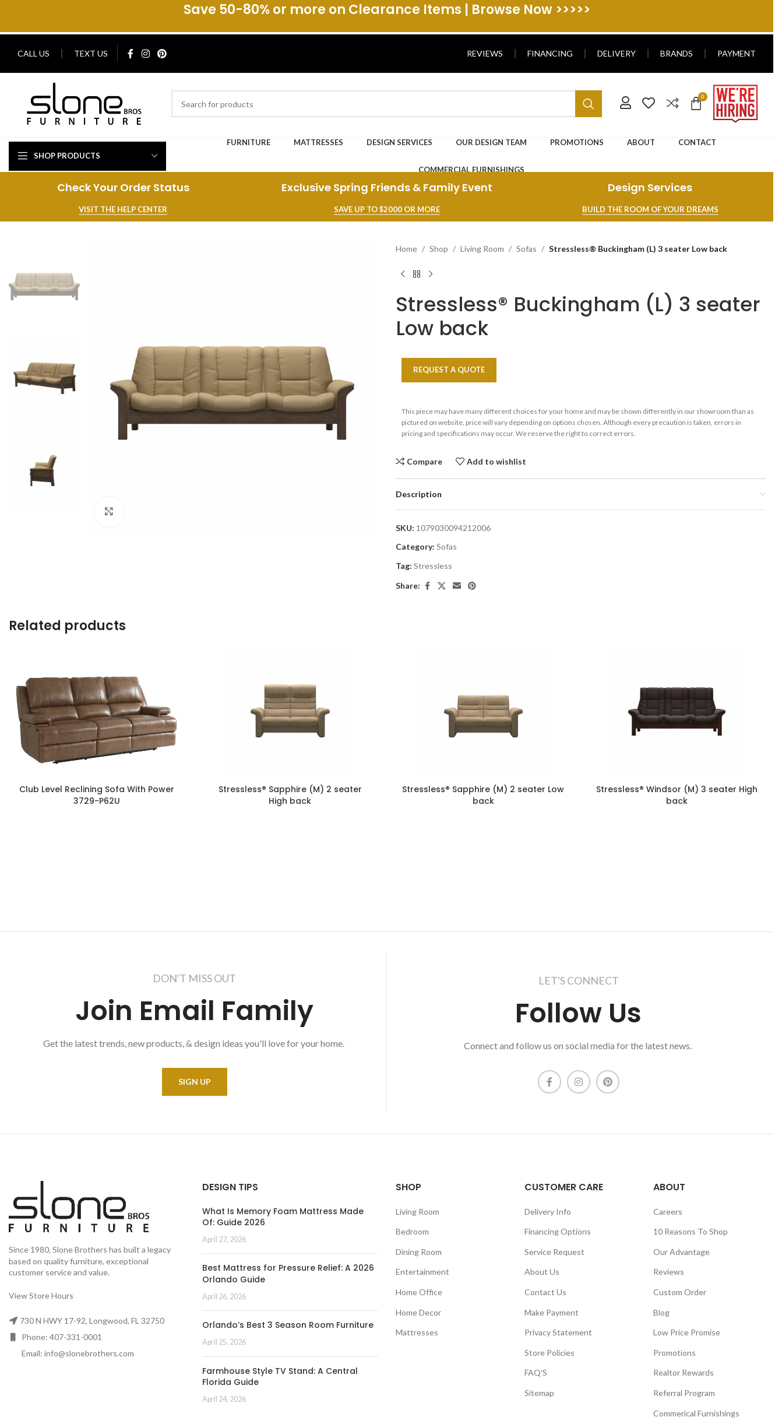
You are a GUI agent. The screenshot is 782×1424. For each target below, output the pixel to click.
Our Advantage (681, 1252)
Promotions (674, 1353)
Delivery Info (547, 1211)
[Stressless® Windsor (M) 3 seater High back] (677, 713)
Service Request (554, 1252)
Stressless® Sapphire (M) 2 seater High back (290, 795)
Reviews (485, 53)
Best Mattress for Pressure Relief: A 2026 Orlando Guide (288, 1273)
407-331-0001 (76, 1337)
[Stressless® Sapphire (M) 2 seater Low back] (484, 713)
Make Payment (551, 1312)
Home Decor (418, 1312)
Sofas (526, 249)
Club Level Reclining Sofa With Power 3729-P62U (96, 795)
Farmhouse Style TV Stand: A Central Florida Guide (280, 1376)
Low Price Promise (686, 1332)
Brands (676, 53)
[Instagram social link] (145, 53)
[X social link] (441, 586)
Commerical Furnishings (696, 1413)
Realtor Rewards (683, 1372)
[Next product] (431, 274)
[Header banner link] (386, 16)
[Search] (386, 103)
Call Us (33, 53)
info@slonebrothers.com (89, 1353)
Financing (550, 53)
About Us (541, 1272)
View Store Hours (41, 1295)
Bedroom (412, 1231)
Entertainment (422, 1272)
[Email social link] (456, 586)
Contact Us (545, 1292)
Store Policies (549, 1353)
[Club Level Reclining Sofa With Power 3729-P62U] (97, 713)
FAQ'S (535, 1372)
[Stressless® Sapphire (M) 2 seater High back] (290, 713)
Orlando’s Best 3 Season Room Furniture (288, 1325)
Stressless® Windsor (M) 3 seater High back (677, 795)
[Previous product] (403, 274)
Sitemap (539, 1393)
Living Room (482, 249)
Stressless (433, 566)
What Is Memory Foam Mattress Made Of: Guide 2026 (283, 1217)
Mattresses (417, 1332)
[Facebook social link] (131, 53)
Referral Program (684, 1393)
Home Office (419, 1292)
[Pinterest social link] (161, 53)
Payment (736, 53)
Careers (667, 1211)
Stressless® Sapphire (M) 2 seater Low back (483, 795)
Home (406, 249)
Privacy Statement (558, 1332)
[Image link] (84, 103)
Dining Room (419, 1252)
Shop (438, 249)
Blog (661, 1312)
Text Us (91, 53)
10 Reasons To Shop (690, 1231)
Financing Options (557, 1231)
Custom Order (679, 1292)
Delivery (616, 53)
